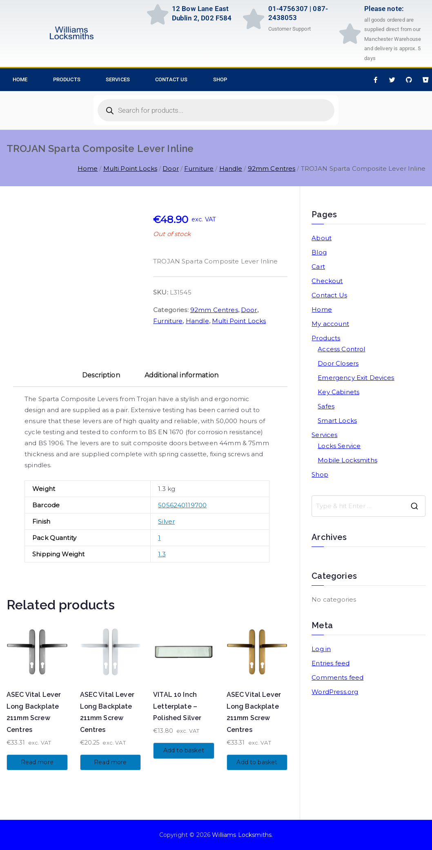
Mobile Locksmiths (347, 460)
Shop (220, 79)
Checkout (327, 281)
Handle (231, 168)
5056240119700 (182, 505)
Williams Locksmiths (242, 835)
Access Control (341, 349)
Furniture (199, 168)
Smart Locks (337, 420)
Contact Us (171, 79)
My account (330, 324)
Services (118, 79)
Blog (319, 252)
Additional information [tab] (181, 375)
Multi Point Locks (130, 168)
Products (66, 79)
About (322, 238)
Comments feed (337, 677)
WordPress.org (335, 692)
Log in (321, 649)
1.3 (161, 554)
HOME (20, 79)
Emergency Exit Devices (356, 377)
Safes (326, 406)
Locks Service (339, 446)
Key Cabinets (338, 392)
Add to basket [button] (183, 750)
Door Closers (338, 363)
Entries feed (331, 663)
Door (171, 168)
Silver (166, 521)
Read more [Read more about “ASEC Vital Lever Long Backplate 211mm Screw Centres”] (37, 762)
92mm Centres (272, 168)
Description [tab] (101, 375)
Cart (318, 266)
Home (88, 168)
